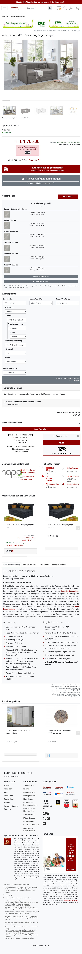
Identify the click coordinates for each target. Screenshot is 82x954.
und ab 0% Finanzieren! (41, 2)
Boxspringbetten (15, 16)
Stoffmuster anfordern (41, 281)
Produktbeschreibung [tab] (11, 565)
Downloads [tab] (44, 565)
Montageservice (29, 796)
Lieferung (27, 789)
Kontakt (7, 785)
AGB (5, 792)
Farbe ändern (68, 196)
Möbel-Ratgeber (29, 818)
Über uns (7, 809)
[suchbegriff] (37, 8)
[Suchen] (50, 8)
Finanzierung (28, 799)
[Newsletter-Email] (55, 869)
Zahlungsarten (28, 785)
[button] (65, 8)
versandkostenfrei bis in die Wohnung (68, 142)
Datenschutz (9, 799)
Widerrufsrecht (29, 815)
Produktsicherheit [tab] (59, 565)
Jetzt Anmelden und (20, 450)
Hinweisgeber (28, 821)
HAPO (23, 16)
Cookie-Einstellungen (31, 825)
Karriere (7, 803)
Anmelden (8, 789)
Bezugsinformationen (41, 276)
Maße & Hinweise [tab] (30, 565)
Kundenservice (29, 792)
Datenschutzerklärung (71, 900)
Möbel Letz (5, 16)
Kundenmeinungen (11, 806)
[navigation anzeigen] (4, 8)
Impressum (8, 796)
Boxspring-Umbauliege (69, 591)
